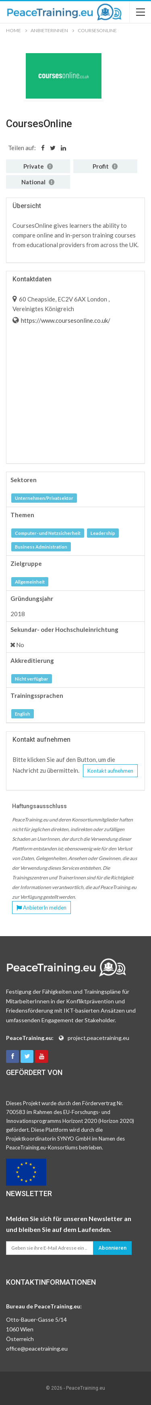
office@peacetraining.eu (37, 1348)
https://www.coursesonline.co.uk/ (65, 320)
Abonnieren (112, 1248)
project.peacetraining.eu (98, 1037)
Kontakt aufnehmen (110, 770)
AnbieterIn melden (41, 907)
